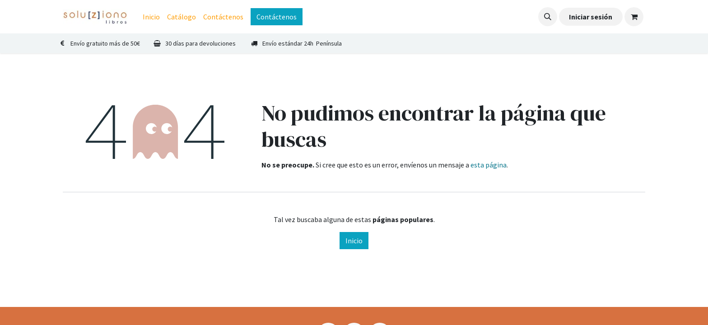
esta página (488, 164)
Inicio (354, 240)
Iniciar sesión (590, 16)
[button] (547, 16)
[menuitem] (151, 17)
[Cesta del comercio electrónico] (633, 16)
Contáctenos (276, 16)
